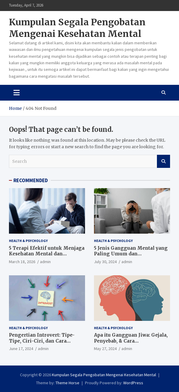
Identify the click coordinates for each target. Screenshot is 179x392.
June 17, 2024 (21, 348)
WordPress (133, 382)
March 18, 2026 (22, 261)
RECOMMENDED (30, 180)
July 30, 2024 (105, 261)
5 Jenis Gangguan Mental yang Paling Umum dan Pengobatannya (131, 254)
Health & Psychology (28, 240)
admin (45, 261)
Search (163, 161)
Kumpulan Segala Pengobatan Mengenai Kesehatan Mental (77, 27)
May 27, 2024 (105, 348)
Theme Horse (67, 382)
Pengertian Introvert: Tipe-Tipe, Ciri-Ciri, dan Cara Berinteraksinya (42, 340)
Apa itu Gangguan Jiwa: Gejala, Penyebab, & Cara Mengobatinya (131, 340)
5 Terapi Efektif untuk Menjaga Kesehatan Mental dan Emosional (46, 254)
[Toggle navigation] (16, 92)
